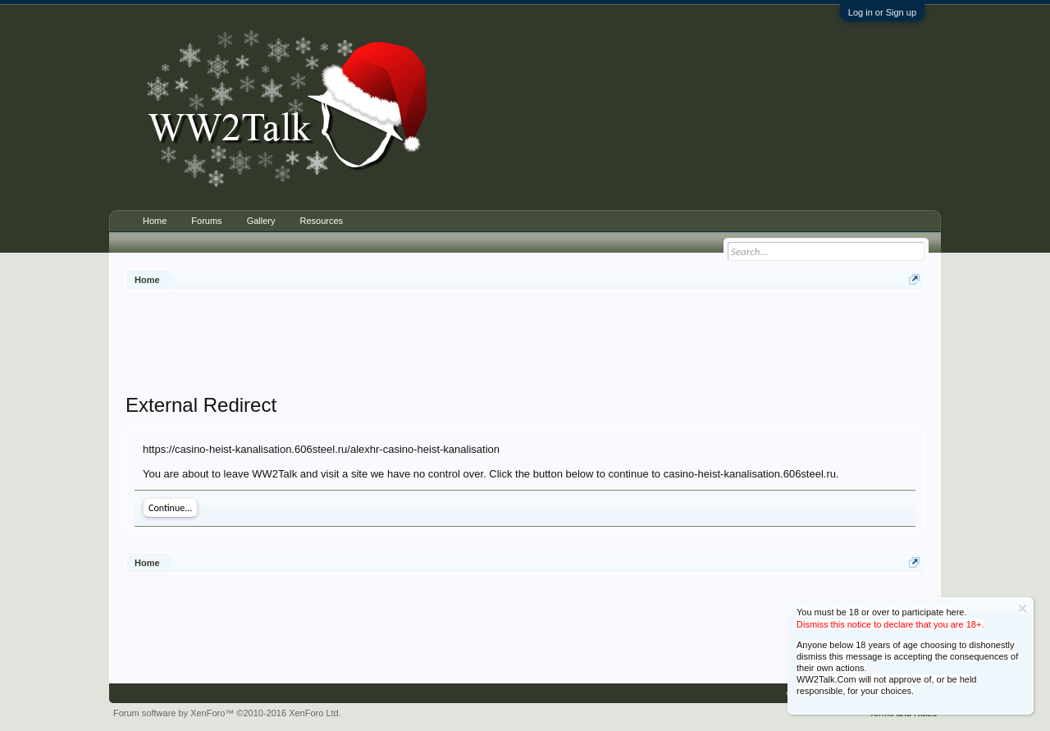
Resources (321, 221)
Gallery (261, 221)
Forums (206, 221)
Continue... (170, 508)
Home (155, 221)
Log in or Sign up (882, 12)
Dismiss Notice (1022, 608)
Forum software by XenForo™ (227, 713)
